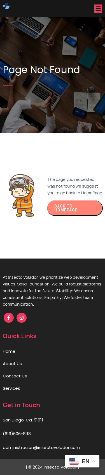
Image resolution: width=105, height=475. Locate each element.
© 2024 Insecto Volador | (53, 467)
